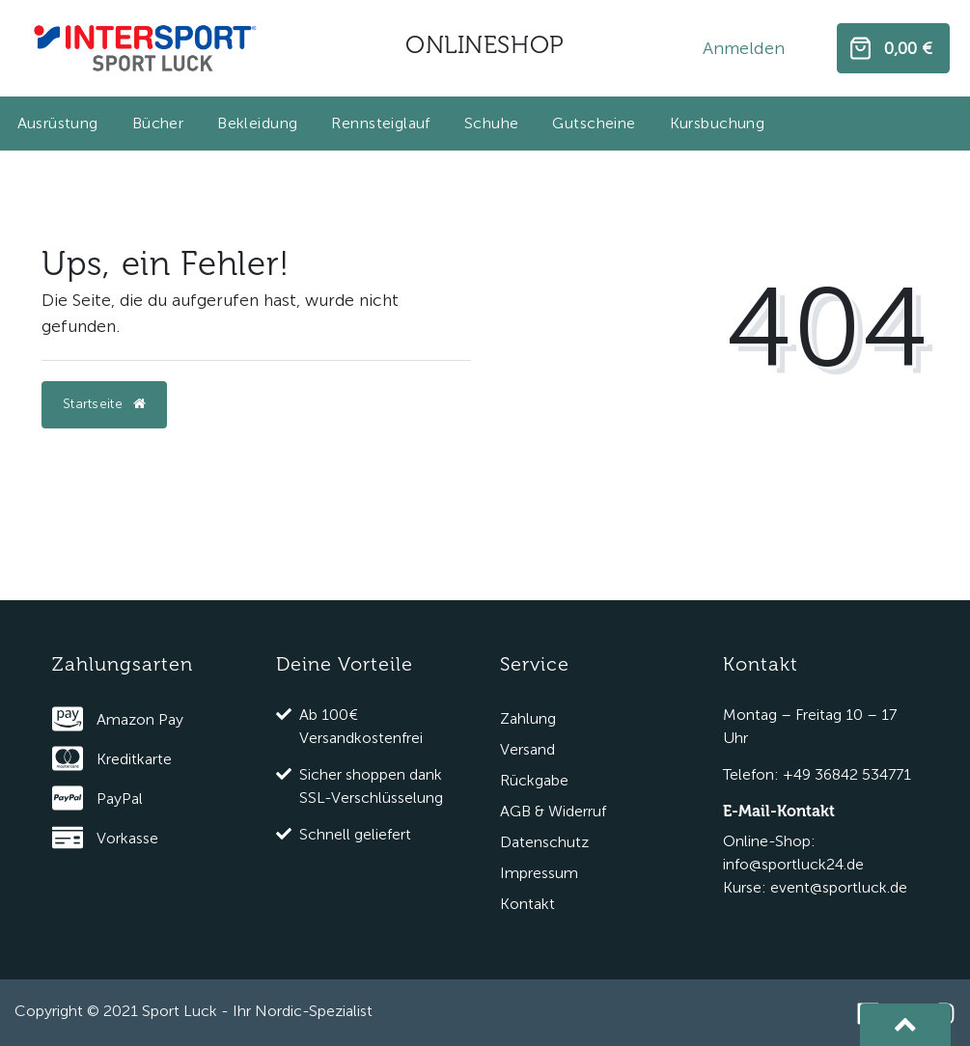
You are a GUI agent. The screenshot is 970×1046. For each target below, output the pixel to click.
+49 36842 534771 (847, 774)
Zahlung (528, 718)
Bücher (158, 123)
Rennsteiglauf (380, 123)
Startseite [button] (104, 404)
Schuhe (491, 123)
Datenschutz (544, 842)
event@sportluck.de (838, 887)
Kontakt (527, 904)
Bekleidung (257, 123)
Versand (527, 749)
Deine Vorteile (344, 664)
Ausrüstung (57, 123)
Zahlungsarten (122, 664)
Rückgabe (534, 780)
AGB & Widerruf (553, 811)
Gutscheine (593, 123)
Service (534, 664)
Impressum (539, 873)
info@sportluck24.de (793, 864)
